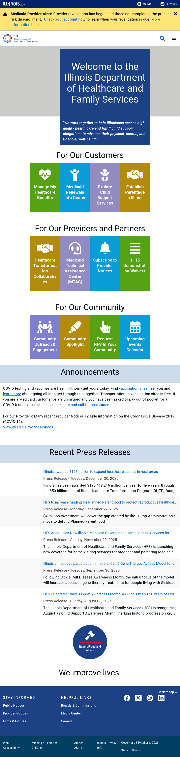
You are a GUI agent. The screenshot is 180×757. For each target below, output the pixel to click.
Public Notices (14, 705)
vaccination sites (133, 388)
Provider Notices (15, 713)
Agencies (145, 4)
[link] (127, 699)
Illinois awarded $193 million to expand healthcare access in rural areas (100, 471)
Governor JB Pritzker (134, 742)
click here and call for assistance (81, 405)
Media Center (71, 713)
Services (168, 4)
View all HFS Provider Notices (28, 427)
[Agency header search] (162, 38)
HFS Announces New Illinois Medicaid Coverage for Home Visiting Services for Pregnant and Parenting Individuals (106, 533)
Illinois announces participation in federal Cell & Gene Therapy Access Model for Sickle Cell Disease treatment (107, 563)
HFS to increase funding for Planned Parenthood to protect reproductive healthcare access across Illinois (109, 502)
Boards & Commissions (78, 705)
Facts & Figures (14, 721)
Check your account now (64, 19)
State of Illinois (131, 750)
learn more (12, 394)
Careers (67, 721)
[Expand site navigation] (174, 38)
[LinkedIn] (161, 699)
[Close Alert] (175, 14)
